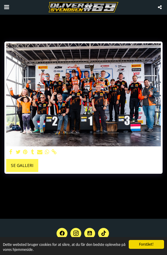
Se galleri (22, 165)
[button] (6, 7)
